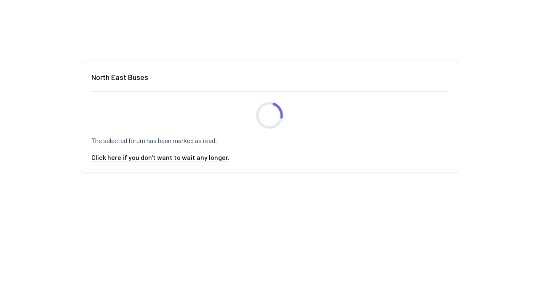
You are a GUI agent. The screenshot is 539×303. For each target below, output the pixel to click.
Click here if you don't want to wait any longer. (160, 157)
